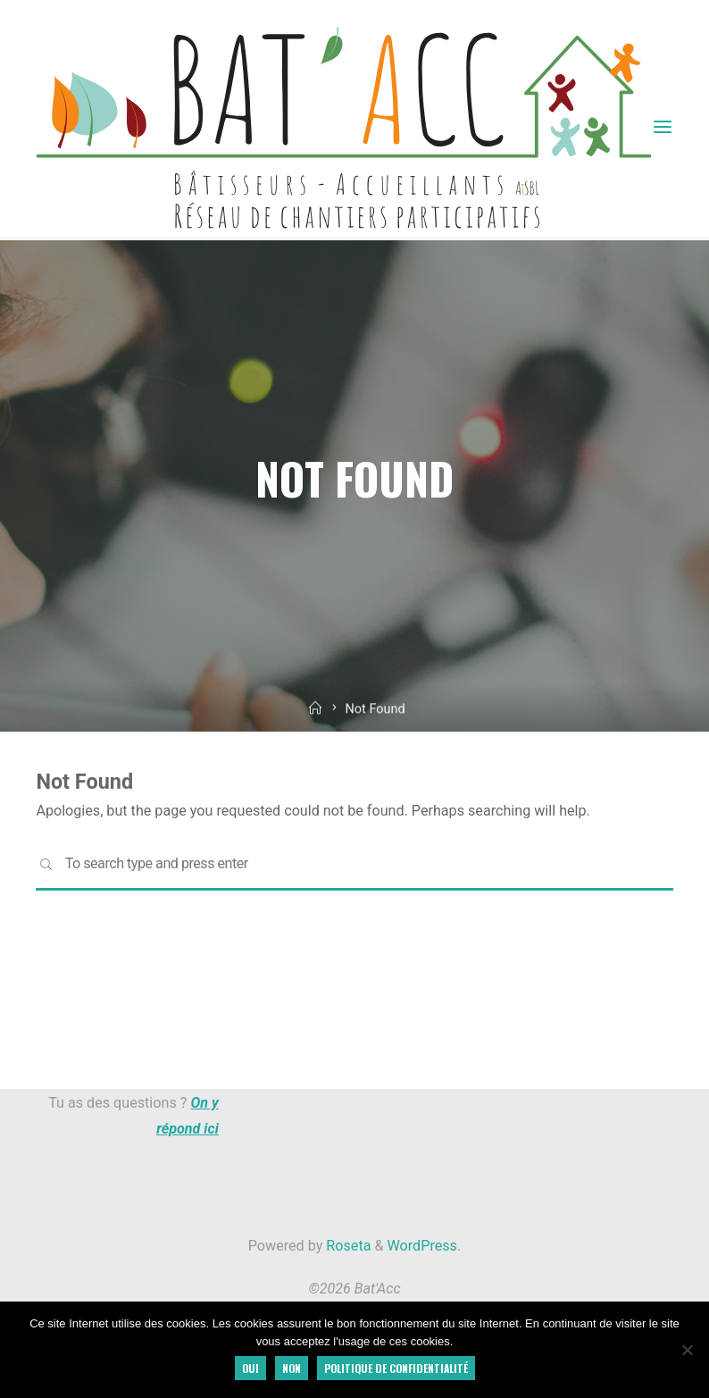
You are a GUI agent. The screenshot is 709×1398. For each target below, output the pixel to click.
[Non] (687, 1350)
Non (291, 1368)
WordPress (422, 1245)
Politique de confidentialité (396, 1368)
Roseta (346, 1245)
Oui (250, 1368)
